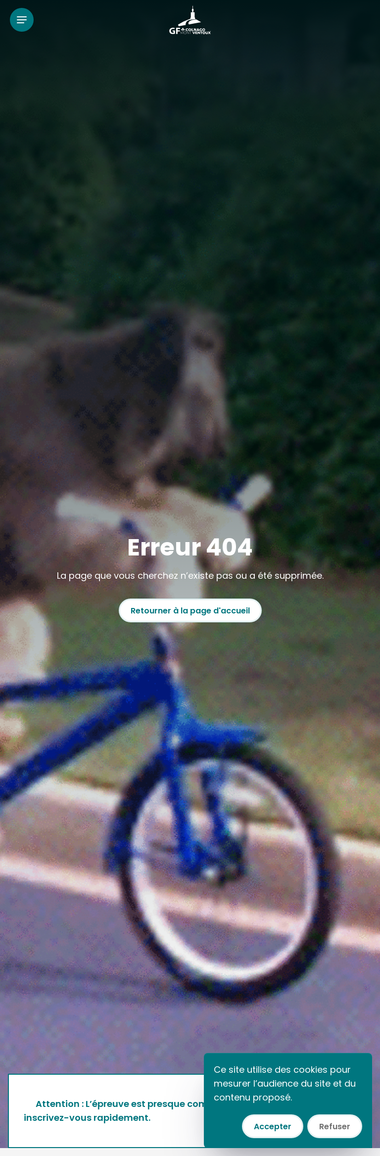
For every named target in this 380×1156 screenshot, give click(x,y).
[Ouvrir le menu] (22, 20)
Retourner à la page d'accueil (190, 610)
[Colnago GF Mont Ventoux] (190, 20)
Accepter (272, 1126)
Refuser (334, 1126)
